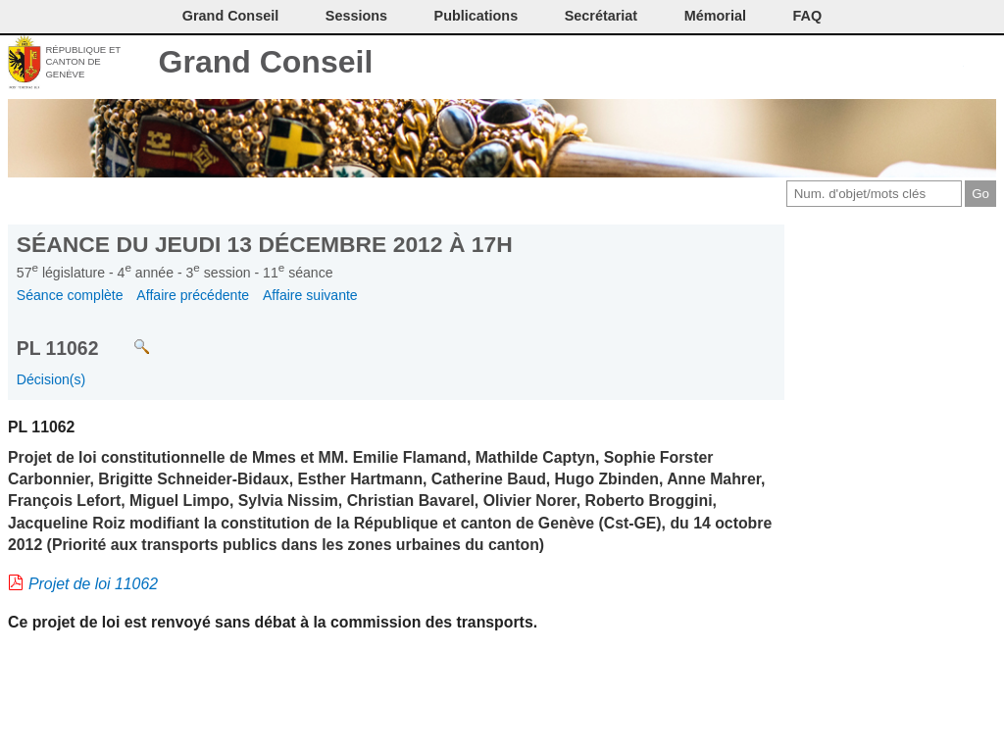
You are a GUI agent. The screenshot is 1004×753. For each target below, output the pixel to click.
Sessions (356, 16)
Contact (819, 63)
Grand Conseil (266, 61)
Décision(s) (51, 379)
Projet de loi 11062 (93, 584)
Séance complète (70, 295)
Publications (476, 16)
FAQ (808, 16)
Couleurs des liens (917, 63)
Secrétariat (601, 16)
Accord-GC (949, 63)
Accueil (982, 63)
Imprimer (851, 63)
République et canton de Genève (83, 61)
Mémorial (715, 16)
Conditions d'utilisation (884, 63)
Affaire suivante (310, 295)
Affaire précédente (192, 295)
